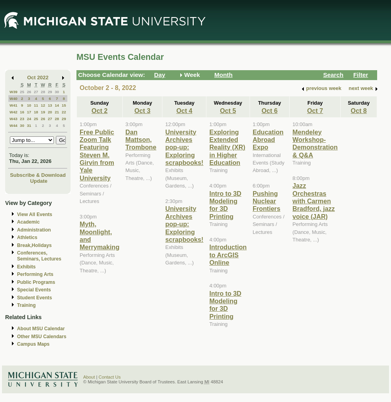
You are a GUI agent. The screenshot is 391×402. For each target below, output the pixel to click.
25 (22, 92)
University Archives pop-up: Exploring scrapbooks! (184, 147)
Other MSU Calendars (42, 336)
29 (50, 92)
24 (29, 119)
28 (43, 92)
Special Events (34, 290)
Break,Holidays (34, 245)
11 (36, 105)
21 (57, 112)
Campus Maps (33, 344)
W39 (13, 92)
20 (50, 112)
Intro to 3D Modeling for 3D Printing (225, 205)
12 (43, 105)
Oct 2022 (38, 77)
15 (64, 105)
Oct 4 (184, 110)
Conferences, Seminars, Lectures (39, 256)
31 (29, 125)
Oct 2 (99, 110)
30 (57, 92)
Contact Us (110, 377)
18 (36, 112)
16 (22, 112)
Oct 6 (269, 110)
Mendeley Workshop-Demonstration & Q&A (315, 143)
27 (36, 92)
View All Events (34, 214)
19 (43, 112)
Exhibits (26, 267)
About (89, 377)
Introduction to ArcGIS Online (227, 254)
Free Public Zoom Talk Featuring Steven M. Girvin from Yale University (97, 155)
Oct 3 (142, 110)
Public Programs (36, 282)
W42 (13, 112)
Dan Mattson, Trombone (141, 139)
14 (57, 105)
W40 (13, 98)
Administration (34, 230)
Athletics (27, 237)
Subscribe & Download (38, 175)
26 (29, 92)
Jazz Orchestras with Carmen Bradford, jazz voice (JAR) (313, 201)
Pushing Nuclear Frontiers (266, 201)
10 (29, 105)
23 (22, 119)
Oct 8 (358, 110)
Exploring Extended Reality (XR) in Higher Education (227, 147)
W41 (13, 105)
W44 (13, 125)
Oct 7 (315, 110)
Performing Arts (35, 274)
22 (64, 112)
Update (39, 181)
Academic (28, 222)
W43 (13, 119)
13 (50, 105)
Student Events (34, 298)
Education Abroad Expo (268, 139)
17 (29, 112)
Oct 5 (228, 110)
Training (26, 305)
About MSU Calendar (41, 328)
